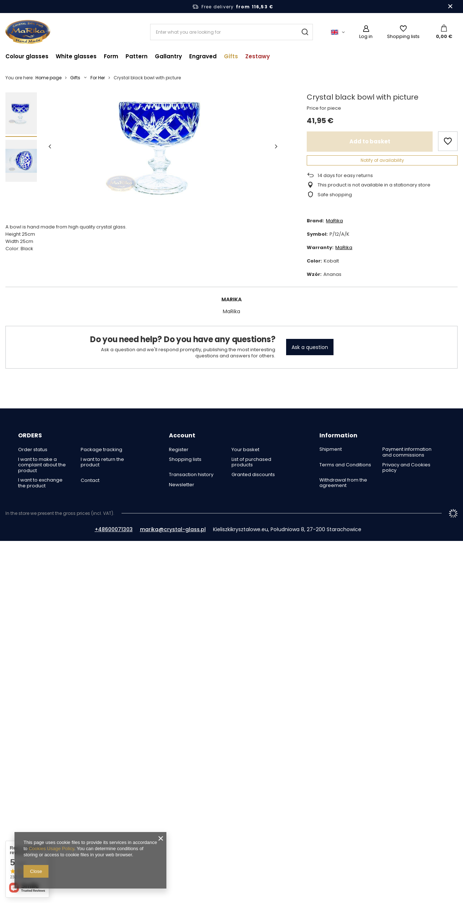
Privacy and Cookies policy (406, 467)
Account (182, 436)
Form (111, 56)
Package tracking (101, 450)
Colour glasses (26, 56)
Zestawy (257, 56)
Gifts (231, 56)
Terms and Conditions (345, 465)
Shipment (330, 449)
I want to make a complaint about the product (42, 465)
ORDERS (30, 436)
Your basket (245, 450)
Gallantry (168, 56)
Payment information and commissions (407, 452)
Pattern (137, 56)
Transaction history (191, 475)
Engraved (203, 56)
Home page (48, 78)
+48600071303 (114, 529)
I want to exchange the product (40, 482)
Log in (366, 36)
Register (178, 450)
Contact (90, 480)
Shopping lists (403, 36)
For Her (97, 78)
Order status (32, 450)
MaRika (334, 220)
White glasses (76, 56)
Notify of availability (382, 160)
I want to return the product (102, 462)
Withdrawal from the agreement (343, 482)
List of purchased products (251, 462)
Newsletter (181, 485)
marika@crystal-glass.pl (173, 529)
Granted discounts (253, 475)
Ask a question (310, 347)
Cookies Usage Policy (51, 848)
